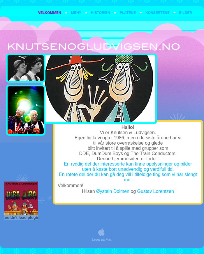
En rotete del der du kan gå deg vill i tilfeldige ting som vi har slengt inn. (128, 177)
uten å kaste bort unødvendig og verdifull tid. (128, 169)
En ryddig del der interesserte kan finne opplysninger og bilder (128, 163)
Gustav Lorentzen (155, 191)
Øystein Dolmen (112, 191)
